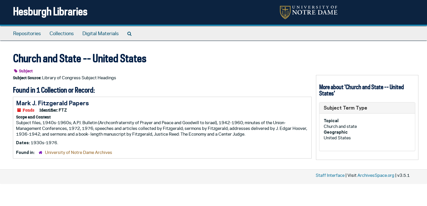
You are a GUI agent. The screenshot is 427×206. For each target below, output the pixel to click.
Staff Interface (330, 175)
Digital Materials (100, 33)
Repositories (27, 33)
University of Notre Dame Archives (78, 152)
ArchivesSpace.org (375, 175)
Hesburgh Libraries (50, 11)
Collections (62, 33)
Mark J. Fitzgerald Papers (52, 103)
